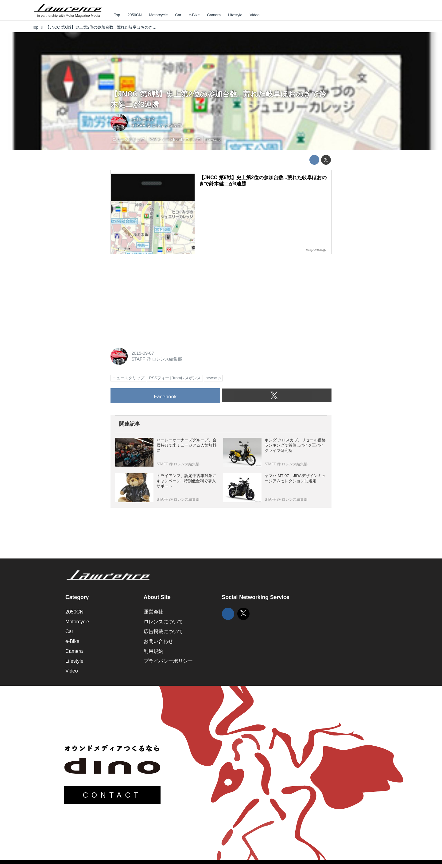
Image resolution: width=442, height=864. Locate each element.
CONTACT (112, 795)
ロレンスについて (163, 621)
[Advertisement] (156, 297)
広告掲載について (163, 631)
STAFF (138, 125)
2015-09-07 (142, 119)
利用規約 (153, 651)
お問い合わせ (158, 641)
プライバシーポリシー (168, 661)
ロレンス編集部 (167, 125)
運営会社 (153, 611)
